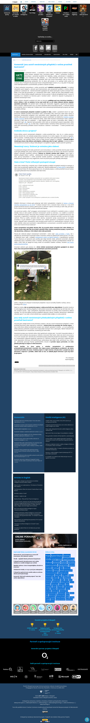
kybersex (71, 575)
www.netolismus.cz (69, 702)
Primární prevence (68, 586)
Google (67, 595)
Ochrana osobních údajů (51, 593)
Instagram (55, 577)
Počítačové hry (61, 593)
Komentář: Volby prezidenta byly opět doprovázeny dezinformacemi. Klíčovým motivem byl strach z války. (26, 450)
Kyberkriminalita (47, 365)
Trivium (68, 588)
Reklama (72, 593)
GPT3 (62, 580)
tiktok (67, 593)
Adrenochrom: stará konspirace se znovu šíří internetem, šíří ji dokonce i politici (26, 555)
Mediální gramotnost (66, 570)
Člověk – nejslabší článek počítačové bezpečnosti (27, 559)
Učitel (70, 580)
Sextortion (67, 568)
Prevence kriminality (51, 573)
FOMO (67, 597)
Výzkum (64, 562)
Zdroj (24, 304)
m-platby (48, 599)
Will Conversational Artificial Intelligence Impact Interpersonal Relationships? (25, 509)
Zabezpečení (67, 577)
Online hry (48, 582)
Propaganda (49, 586)
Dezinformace (68, 559)
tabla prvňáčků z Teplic (62, 234)
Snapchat (72, 597)
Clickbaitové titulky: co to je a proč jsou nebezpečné (28, 569)
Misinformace (52, 595)
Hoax (48, 555)
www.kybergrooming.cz (55, 702)
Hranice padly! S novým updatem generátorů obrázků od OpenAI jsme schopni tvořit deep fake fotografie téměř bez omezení (59, 440)
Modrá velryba (54, 584)
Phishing (56, 570)
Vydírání (72, 565)
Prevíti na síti (56, 580)
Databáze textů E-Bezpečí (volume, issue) (45, 697)
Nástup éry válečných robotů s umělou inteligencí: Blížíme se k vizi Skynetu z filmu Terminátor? (60, 444)
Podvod (49, 562)
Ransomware (49, 580)
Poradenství (49, 570)
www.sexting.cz (43, 702)
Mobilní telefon (56, 582)
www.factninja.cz (45, 704)
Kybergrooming (63, 565)
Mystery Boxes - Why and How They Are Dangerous (26, 499)
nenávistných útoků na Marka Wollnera (47, 237)
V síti (61, 568)
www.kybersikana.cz (32, 702)
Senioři (66, 580)
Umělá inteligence (54, 559)
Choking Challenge (60, 597)
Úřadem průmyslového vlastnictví (57, 701)
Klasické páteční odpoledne (20, 429)
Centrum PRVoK (64, 591)
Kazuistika (71, 562)
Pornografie (53, 588)
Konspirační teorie (50, 601)
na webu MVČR (61, 167)
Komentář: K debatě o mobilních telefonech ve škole (26, 431)
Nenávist (63, 365)
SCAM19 (48, 588)
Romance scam (50, 575)
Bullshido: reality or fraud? (20, 493)
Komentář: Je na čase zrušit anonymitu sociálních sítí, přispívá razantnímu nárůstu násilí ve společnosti (28, 425)
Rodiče (67, 584)
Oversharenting (61, 588)
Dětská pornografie (50, 597)
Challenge (56, 568)
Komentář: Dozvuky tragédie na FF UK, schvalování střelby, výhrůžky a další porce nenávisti (28, 435)
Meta (47, 595)
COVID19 (53, 599)
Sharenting (49, 577)
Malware (48, 584)
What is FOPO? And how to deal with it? (23, 532)
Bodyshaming (69, 599)
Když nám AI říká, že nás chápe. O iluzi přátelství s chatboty (59, 433)
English (54, 586)
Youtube (61, 577)
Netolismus (62, 584)
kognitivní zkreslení (60, 599)
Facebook (41, 365)
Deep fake (58, 575)
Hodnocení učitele (61, 595)
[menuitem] (15, 2)
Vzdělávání (59, 586)
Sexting (67, 555)
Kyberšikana (56, 555)
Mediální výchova (63, 573)
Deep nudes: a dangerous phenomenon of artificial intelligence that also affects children (26, 481)
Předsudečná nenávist (70, 365)
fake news (65, 575)
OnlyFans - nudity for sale (20, 496)
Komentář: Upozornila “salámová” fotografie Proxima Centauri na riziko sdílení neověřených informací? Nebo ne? (28, 460)
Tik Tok (72, 582)
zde (25, 122)
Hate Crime (58, 365)
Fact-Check (48, 591)
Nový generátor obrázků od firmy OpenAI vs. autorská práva (60, 436)
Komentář (53, 365)
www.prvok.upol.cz (19, 702)
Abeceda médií (55, 591)
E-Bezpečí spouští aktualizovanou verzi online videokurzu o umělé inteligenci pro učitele (26, 562)
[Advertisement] (44, 383)
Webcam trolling (65, 582)
